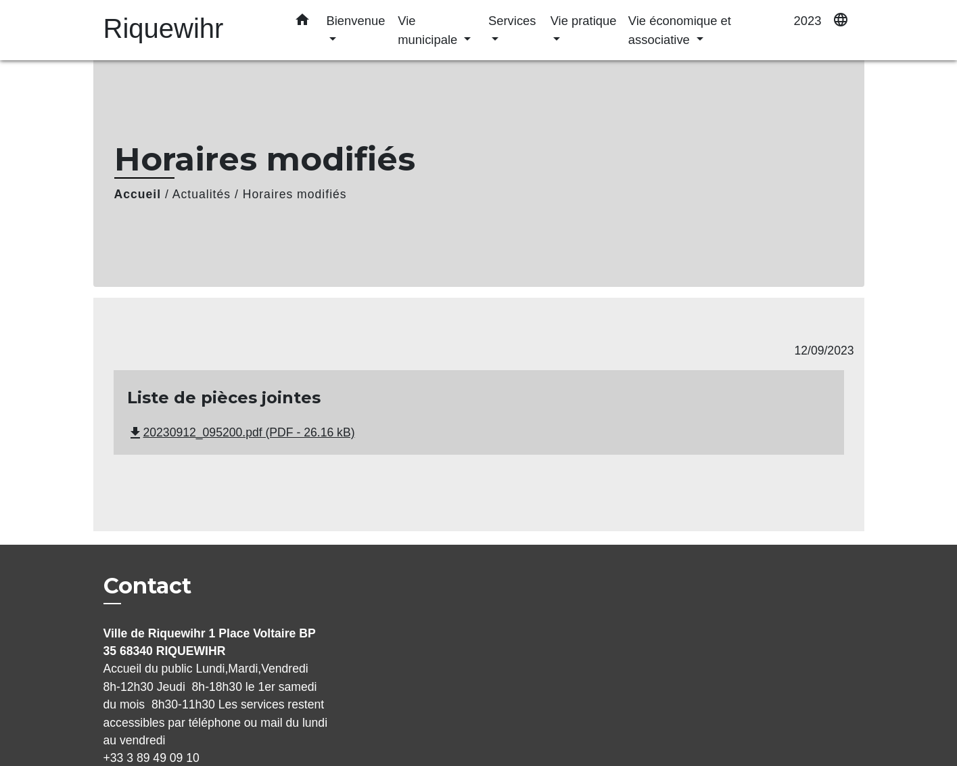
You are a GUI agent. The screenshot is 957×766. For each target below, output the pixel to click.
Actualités (201, 194)
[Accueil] (188, 30)
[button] (302, 22)
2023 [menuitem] (808, 21)
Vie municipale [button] (429, 30)
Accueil (138, 194)
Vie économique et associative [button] (679, 30)
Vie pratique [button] (584, 21)
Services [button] (512, 21)
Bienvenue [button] (356, 21)
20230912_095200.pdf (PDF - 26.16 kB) (241, 432)
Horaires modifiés (295, 194)
